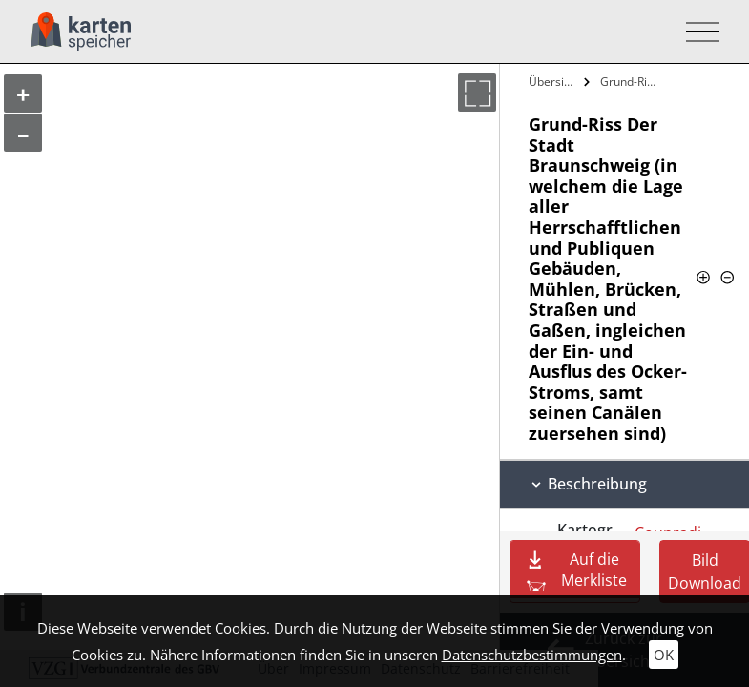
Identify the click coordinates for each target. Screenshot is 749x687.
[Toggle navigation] (697, 31)
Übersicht (554, 81)
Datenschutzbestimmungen (532, 654)
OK (664, 654)
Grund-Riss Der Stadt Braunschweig (631, 81)
